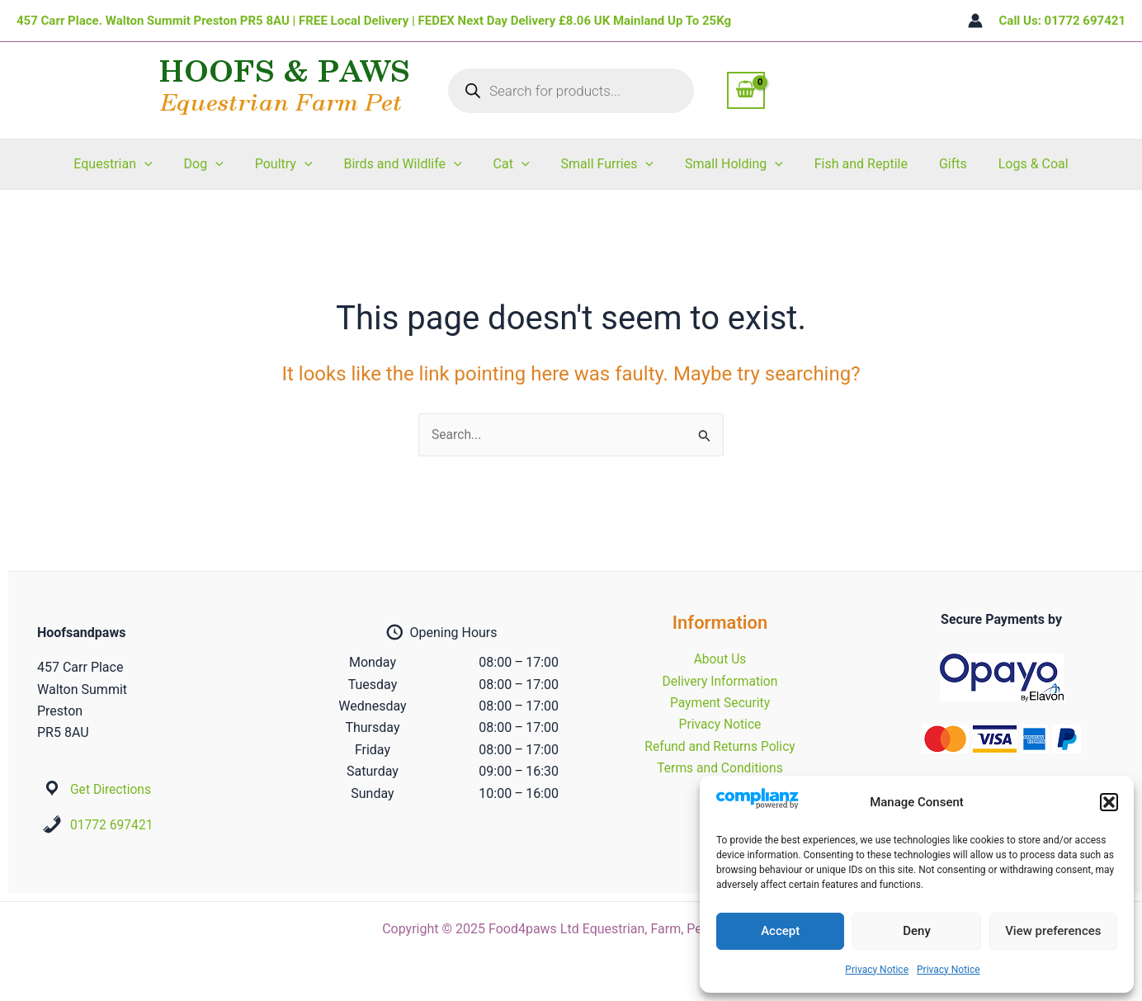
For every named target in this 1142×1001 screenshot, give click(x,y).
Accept (780, 930)
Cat (514, 164)
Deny (917, 930)
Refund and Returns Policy (720, 746)
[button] (1109, 802)
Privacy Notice (876, 969)
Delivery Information (720, 681)
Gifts (936, 164)
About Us (720, 659)
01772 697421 (112, 825)
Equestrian (135, 164)
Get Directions (111, 789)
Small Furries (605, 164)
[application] (166, 164)
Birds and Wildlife (410, 164)
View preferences (1053, 930)
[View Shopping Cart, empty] (746, 90)
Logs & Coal (1011, 164)
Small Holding (726, 164)
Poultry (296, 164)
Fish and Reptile (848, 164)
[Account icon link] (975, 20)
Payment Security (719, 703)
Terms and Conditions (719, 768)
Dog (220, 164)
